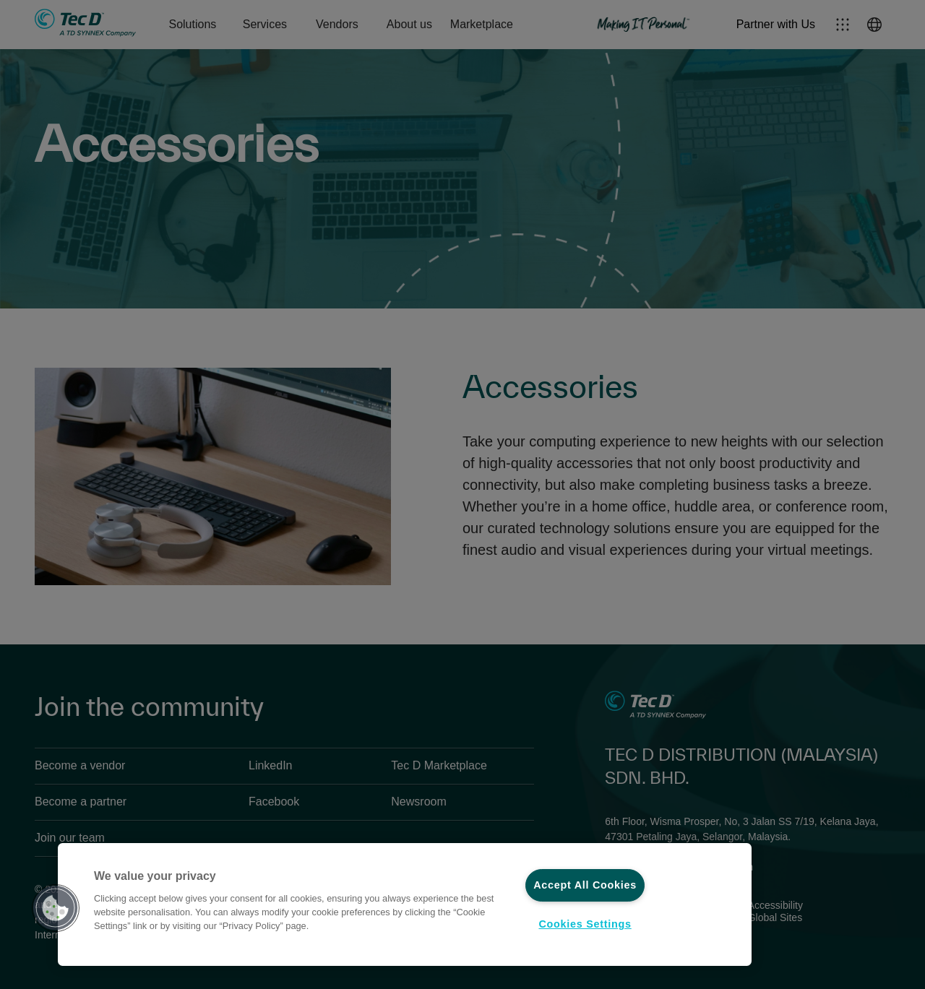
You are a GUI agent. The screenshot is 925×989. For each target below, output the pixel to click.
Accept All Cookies (585, 885)
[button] (56, 908)
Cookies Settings (584, 924)
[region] (405, 904)
